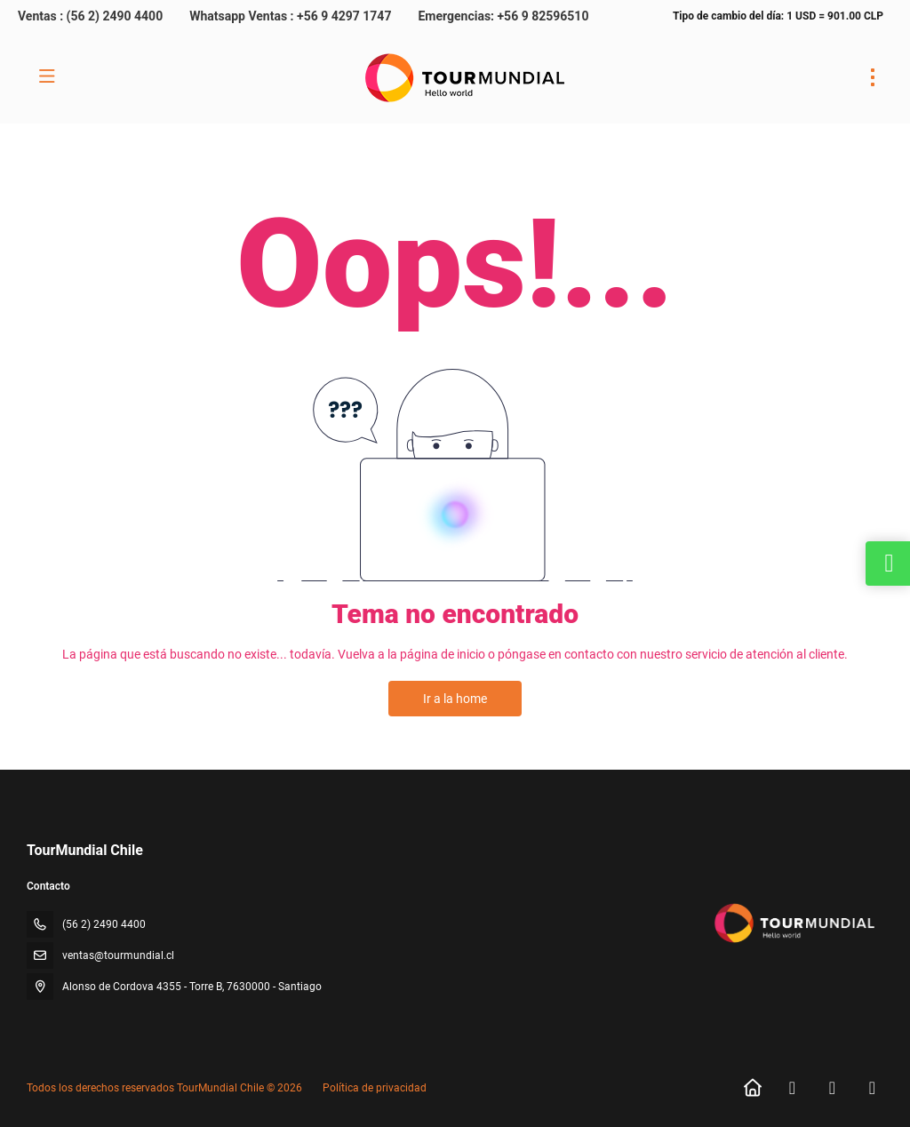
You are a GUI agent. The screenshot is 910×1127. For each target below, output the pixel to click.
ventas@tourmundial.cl (118, 955)
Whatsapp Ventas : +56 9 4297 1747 (290, 16)
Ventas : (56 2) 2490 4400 (90, 16)
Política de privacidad (375, 1088)
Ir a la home (455, 698)
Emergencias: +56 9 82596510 (503, 16)
